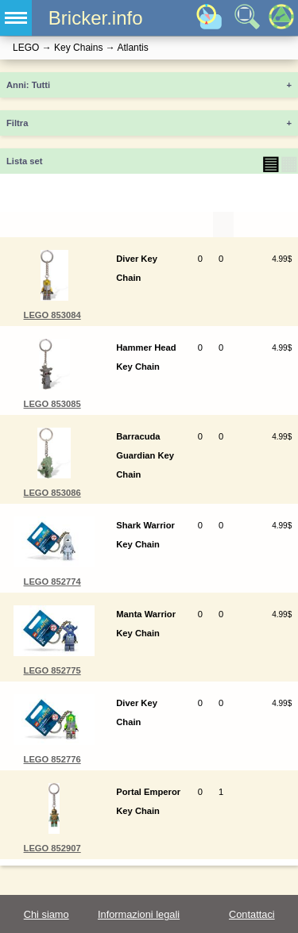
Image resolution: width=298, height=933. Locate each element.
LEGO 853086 (52, 492)
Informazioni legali (139, 914)
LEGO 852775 (52, 670)
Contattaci (252, 914)
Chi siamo (46, 914)
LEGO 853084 (52, 315)
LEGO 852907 (52, 848)
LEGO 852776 (52, 759)
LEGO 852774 (52, 581)
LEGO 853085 (52, 404)
